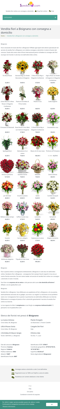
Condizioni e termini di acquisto (30, 394)
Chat (51, 11)
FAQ (30, 389)
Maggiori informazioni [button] (9, 406)
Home (3, 36)
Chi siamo (30, 392)
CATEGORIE (30, 17)
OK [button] (52, 404)
